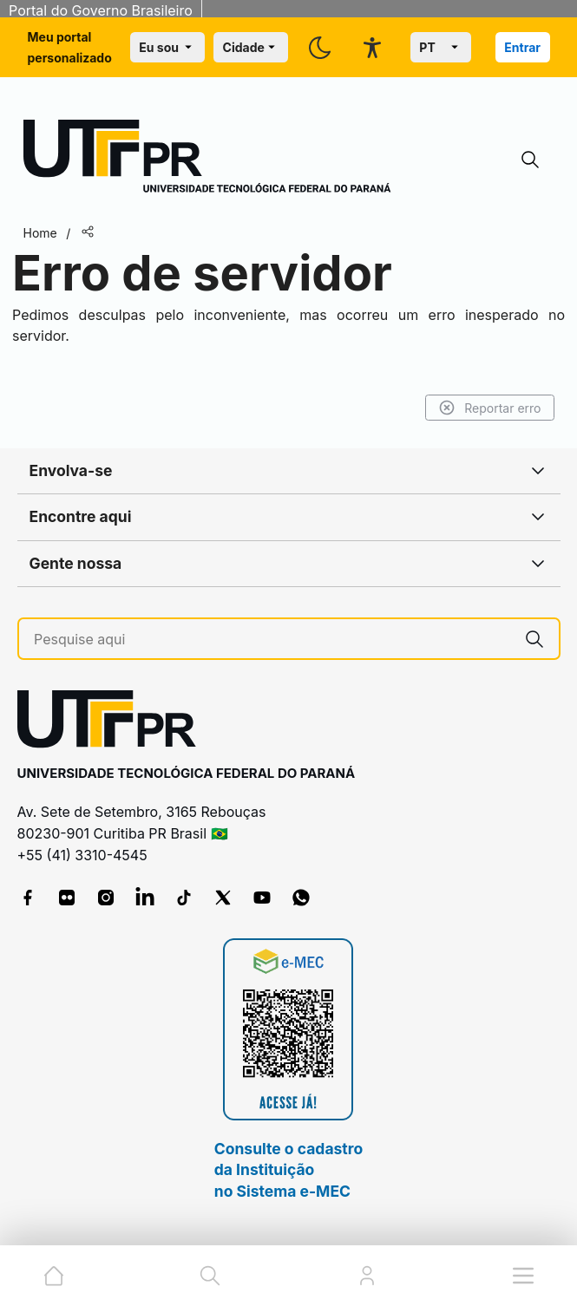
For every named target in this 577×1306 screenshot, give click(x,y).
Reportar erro (489, 407)
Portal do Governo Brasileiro (101, 10)
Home (40, 232)
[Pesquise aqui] (272, 639)
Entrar (522, 47)
